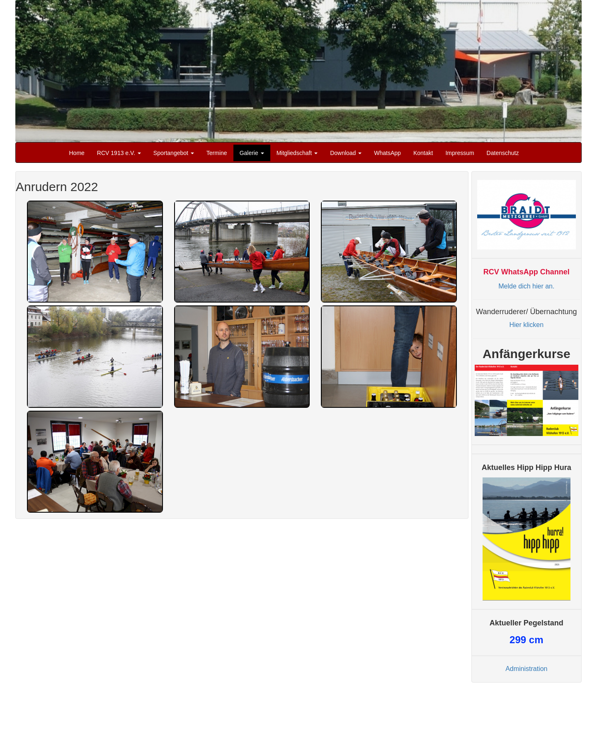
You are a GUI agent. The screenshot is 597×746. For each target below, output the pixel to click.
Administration (526, 668)
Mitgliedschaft (297, 153)
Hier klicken (526, 324)
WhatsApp (387, 153)
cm (526, 639)
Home (77, 153)
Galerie (252, 153)
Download (346, 153)
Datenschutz (503, 153)
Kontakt (423, 153)
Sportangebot (173, 153)
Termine (216, 153)
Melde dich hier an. (526, 286)
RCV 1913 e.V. (119, 153)
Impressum (459, 153)
